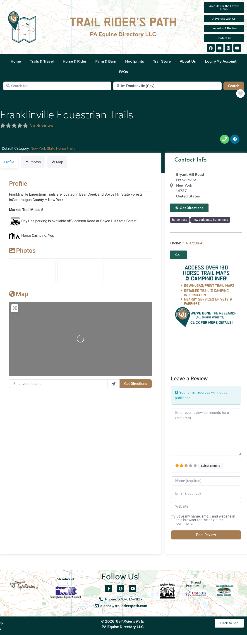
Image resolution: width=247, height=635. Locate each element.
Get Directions (135, 384)
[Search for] (57, 86)
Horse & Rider (74, 61)
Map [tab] (57, 162)
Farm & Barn (105, 61)
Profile (18, 183)
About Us (188, 61)
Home (16, 61)
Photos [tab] (33, 162)
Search (236, 85)
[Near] (167, 86)
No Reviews (41, 125)
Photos (22, 250)
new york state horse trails (210, 219)
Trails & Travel (42, 61)
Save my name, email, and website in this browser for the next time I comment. (205, 520)
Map (18, 294)
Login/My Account (221, 61)
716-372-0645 (193, 243)
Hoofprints (134, 61)
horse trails (179, 219)
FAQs (123, 71)
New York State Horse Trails (53, 148)
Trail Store (162, 61)
